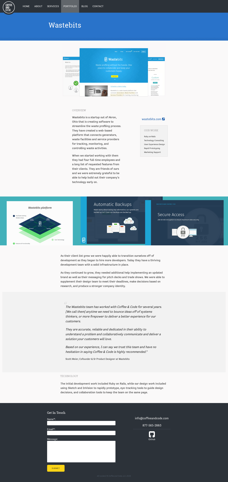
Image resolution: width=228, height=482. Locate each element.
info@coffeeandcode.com (152, 418)
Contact (98, 6)
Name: (51, 419)
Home (26, 6)
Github (151, 436)
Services (53, 6)
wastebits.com (153, 119)
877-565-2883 (151, 425)
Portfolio (70, 6)
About (38, 6)
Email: (51, 429)
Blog (84, 6)
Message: (52, 439)
